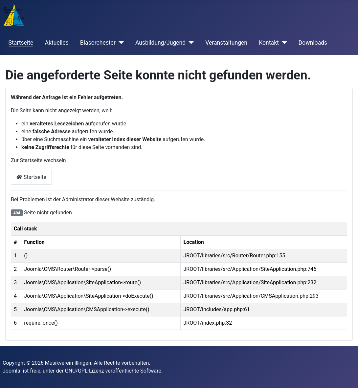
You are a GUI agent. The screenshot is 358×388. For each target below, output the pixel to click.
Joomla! (12, 371)
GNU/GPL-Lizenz (84, 371)
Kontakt (269, 42)
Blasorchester (98, 42)
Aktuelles (56, 42)
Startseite (21, 42)
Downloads (313, 42)
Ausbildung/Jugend (160, 42)
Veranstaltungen (226, 42)
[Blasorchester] (120, 42)
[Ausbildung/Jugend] (190, 42)
